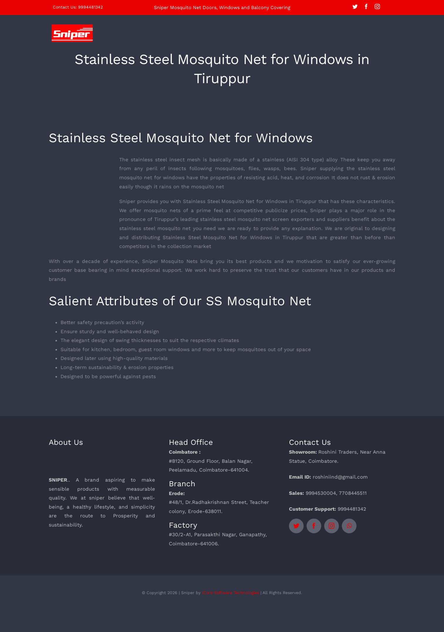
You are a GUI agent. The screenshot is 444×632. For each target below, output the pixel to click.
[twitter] (355, 6)
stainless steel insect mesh (166, 159)
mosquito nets (162, 210)
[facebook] (366, 6)
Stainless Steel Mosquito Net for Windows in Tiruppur (249, 201)
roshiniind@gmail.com (340, 477)
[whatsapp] (349, 526)
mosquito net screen (263, 219)
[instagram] (377, 6)
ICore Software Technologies (230, 592)
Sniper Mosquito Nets (170, 261)
